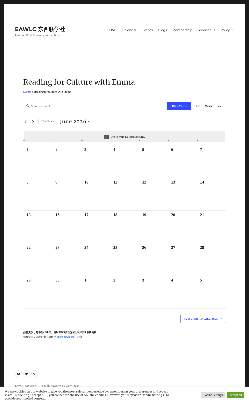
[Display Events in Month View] (208, 106)
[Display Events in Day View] (219, 106)
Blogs (162, 30)
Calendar (129, 30)
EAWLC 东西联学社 (40, 29)
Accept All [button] (236, 395)
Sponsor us (206, 30)
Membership (182, 30)
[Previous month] (25, 121)
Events (147, 30)
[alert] (124, 136)
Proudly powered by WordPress (60, 386)
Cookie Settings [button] (213, 395)
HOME (112, 30)
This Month (47, 121)
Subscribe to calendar (201, 318)
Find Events (179, 106)
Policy (225, 30)
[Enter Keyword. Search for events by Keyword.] (95, 106)
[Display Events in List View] (198, 106)
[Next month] (33, 121)
